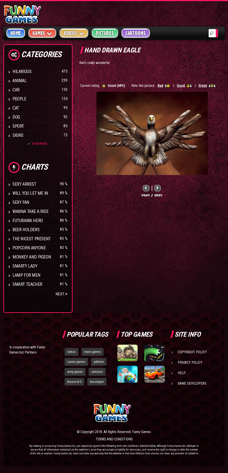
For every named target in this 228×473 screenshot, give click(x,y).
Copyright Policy (192, 352)
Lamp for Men (26, 275)
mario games (92, 352)
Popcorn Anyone (29, 247)
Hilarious (21, 71)
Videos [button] (74, 33)
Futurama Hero (27, 220)
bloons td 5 (74, 382)
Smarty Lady (24, 266)
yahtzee (99, 362)
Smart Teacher (27, 284)
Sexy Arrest (24, 184)
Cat (15, 108)
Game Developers (192, 383)
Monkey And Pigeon (31, 257)
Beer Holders (25, 229)
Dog (16, 117)
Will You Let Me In (30, 193)
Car (16, 89)
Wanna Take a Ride (30, 211)
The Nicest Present (31, 238)
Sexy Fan (20, 202)
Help (182, 373)
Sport (18, 126)
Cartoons (136, 33)
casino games (76, 362)
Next (61, 294)
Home (15, 33)
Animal (19, 80)
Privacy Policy (190, 362)
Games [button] (42, 33)
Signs (17, 135)
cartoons (97, 372)
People (19, 98)
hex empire (97, 382)
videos (71, 352)
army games (75, 372)
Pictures (105, 33)
